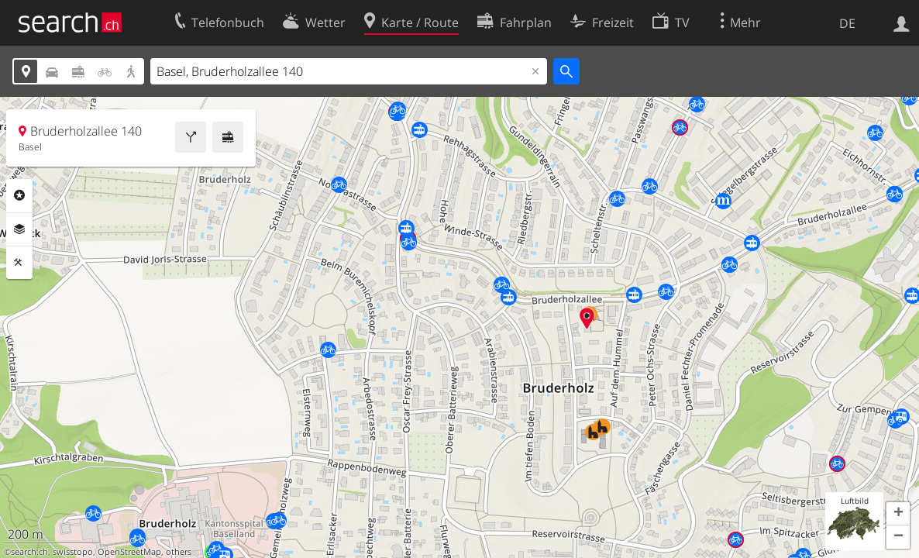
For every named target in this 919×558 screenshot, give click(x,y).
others (178, 551)
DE (847, 23)
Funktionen (19, 262)
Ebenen (19, 229)
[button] (898, 513)
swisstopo (73, 551)
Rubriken (19, 195)
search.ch (29, 551)
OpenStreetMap (129, 551)
